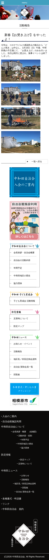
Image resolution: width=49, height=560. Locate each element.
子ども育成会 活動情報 (24, 301)
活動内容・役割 (25, 436)
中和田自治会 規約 (13, 509)
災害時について (21, 318)
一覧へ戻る (36, 161)
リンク (6, 504)
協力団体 (18, 283)
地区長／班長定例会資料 (25, 359)
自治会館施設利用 (11, 421)
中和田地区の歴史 (22, 276)
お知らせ (25, 475)
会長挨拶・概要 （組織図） (25, 431)
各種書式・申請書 (11, 498)
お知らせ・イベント (23, 344)
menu (24, 3)
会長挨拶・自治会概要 (24, 252)
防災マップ (19, 326)
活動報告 (18, 351)
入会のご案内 (9, 416)
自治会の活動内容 (22, 260)
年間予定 (18, 268)
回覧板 (17, 374)
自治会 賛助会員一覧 (23, 367)
